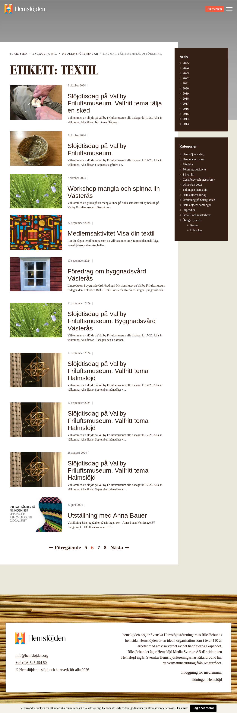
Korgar (194, 225)
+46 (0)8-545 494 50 (31, 662)
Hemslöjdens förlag (194, 194)
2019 (186, 93)
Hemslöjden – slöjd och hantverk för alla (25, 9)
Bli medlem (214, 9)
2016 (186, 108)
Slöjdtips (188, 164)
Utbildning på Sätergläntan (199, 199)
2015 (186, 113)
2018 (186, 98)
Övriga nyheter (192, 220)
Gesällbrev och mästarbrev (199, 179)
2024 (186, 68)
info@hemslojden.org (31, 655)
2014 (186, 118)
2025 (186, 63)
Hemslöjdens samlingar (197, 204)
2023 (186, 73)
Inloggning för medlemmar (201, 672)
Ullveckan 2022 (192, 184)
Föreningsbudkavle (194, 169)
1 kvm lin (188, 174)
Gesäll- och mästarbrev (196, 215)
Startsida (19, 53)
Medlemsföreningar (80, 53)
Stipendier (189, 210)
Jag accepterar (203, 708)
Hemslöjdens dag (193, 154)
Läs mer (182, 708)
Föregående (68, 547)
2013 (186, 123)
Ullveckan (196, 230)
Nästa (116, 547)
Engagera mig (45, 53)
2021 (186, 83)
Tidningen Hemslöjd (195, 189)
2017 (186, 103)
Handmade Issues (193, 159)
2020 (186, 88)
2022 (186, 78)
